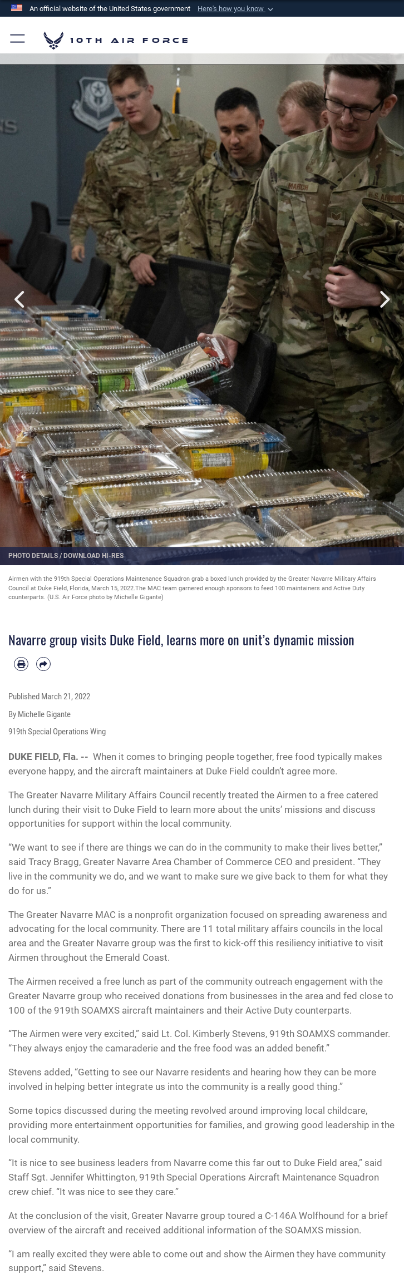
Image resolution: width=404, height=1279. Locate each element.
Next (383, 299)
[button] (236, 8)
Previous (20, 299)
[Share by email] (43, 664)
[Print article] (21, 664)
